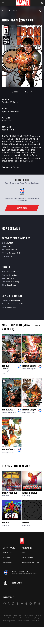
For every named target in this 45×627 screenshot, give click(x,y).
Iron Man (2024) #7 (29, 410)
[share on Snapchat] (26, 604)
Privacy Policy (17, 615)
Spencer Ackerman (10, 111)
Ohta (29, 412)
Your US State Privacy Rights (32, 615)
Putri (3, 373)
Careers (6, 558)
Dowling (30, 368)
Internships (8, 562)
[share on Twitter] (9, 604)
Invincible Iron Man (9, 493)
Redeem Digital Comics (31, 562)
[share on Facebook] (4, 604)
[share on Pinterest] (31, 604)
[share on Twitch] (35, 604)
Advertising (27, 548)
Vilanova (10, 371)
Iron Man (5, 522)
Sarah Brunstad (12, 285)
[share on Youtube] (22, 604)
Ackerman (4, 371)
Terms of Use (7, 615)
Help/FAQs (7, 553)
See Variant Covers (10, 167)
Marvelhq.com (28, 558)
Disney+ (25, 553)
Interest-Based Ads (23, 621)
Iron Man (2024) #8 (8, 410)
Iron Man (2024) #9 (29, 366)
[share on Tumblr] (17, 604)
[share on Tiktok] (39, 604)
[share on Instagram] (13, 604)
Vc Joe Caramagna (14, 282)
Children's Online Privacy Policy (29, 618)
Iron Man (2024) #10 (5, 367)
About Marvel (9, 548)
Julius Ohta (7, 120)
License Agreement (9, 621)
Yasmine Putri (8, 129)
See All (38, 326)
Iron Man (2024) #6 (8, 449)
